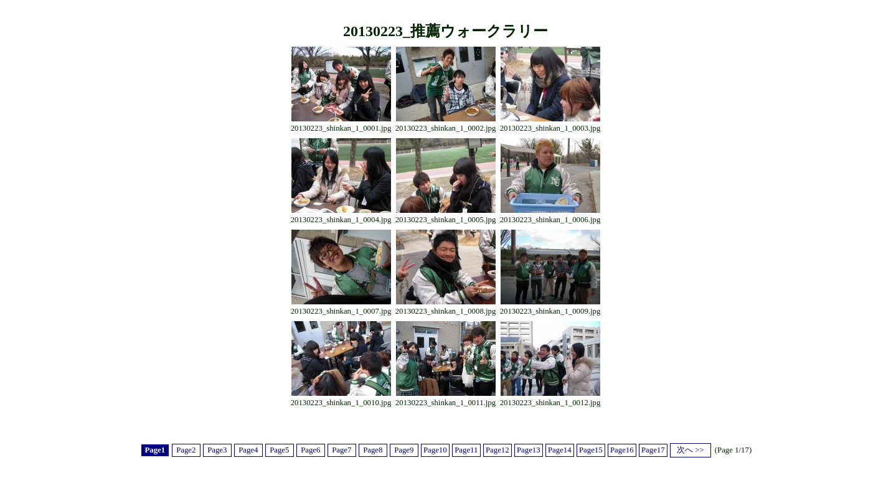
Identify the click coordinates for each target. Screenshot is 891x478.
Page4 (248, 450)
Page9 (403, 450)
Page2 (186, 450)
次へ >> (690, 450)
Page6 (310, 450)
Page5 (279, 450)
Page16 (622, 450)
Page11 (466, 450)
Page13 (528, 450)
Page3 (217, 450)
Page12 (497, 450)
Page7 (341, 450)
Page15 (591, 450)
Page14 (560, 450)
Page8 (372, 450)
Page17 (653, 450)
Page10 (435, 450)
